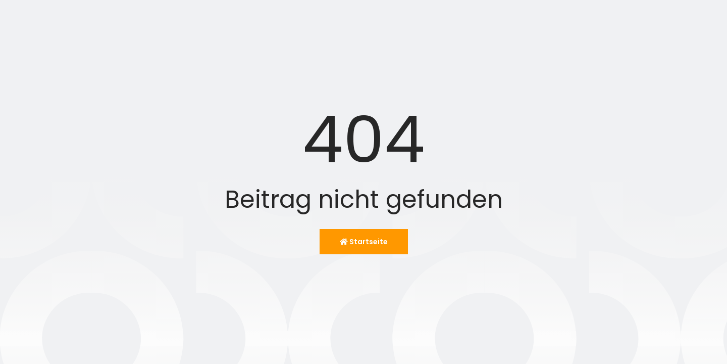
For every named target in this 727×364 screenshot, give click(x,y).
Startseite (364, 242)
